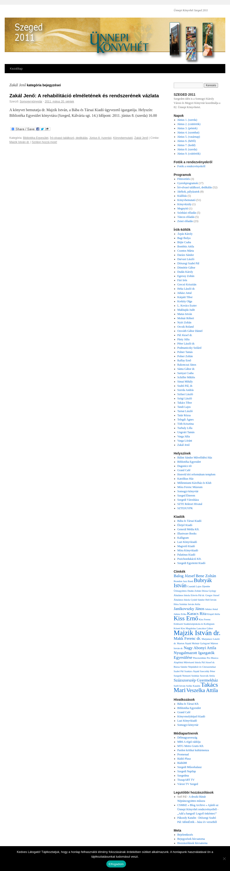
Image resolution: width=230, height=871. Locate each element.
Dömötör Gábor (186, 267)
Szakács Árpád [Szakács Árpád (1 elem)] (191, 671)
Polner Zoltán (185, 356)
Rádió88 (182, 763)
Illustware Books (187, 533)
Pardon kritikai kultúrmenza (193, 750)
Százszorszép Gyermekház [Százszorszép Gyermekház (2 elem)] (196, 680)
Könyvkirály (184, 204)
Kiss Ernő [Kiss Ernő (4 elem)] (186, 618)
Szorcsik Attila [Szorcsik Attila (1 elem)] (207, 675)
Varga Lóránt (184, 440)
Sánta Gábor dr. (186, 369)
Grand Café (184, 470)
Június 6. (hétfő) (186, 141)
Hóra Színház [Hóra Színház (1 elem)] (180, 604)
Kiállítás (182, 195)
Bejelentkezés (185, 834)
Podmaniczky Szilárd (189, 347)
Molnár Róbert (185, 318)
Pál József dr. (184, 335)
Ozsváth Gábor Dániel (190, 331)
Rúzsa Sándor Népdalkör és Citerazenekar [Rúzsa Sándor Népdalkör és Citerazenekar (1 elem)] (195, 667)
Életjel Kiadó (184, 525)
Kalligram (183, 537)
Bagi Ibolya (184, 238)
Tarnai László (185, 411)
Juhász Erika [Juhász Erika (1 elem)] (180, 614)
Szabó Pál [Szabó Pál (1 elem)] (179, 671)
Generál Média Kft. (188, 529)
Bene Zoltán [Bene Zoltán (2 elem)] (206, 575)
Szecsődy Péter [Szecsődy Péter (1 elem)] (207, 671)
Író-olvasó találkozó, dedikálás (69, 138)
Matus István (184, 314)
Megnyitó (182, 208)
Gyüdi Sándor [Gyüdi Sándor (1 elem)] (198, 599)
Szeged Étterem (186, 495)
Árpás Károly (185, 233)
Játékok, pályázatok (188, 191)
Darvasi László (185, 259)
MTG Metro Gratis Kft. (190, 746)
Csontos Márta (185, 250)
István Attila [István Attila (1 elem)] (194, 604)
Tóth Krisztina (185, 423)
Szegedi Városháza (188, 499)
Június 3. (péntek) (187, 128)
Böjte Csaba (184, 242)
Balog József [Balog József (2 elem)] (184, 575)
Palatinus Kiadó (186, 554)
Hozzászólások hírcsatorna (192, 843)
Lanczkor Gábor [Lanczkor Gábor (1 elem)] (205, 628)
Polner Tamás (185, 352)
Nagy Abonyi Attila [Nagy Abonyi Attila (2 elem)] (200, 647)
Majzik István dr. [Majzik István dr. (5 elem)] (197, 632)
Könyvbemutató (123, 138)
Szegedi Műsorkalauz (189, 767)
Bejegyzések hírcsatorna (191, 839)
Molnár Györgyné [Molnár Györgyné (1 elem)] (201, 643)
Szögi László (184, 398)
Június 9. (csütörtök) (188, 153)
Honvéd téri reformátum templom (196, 474)
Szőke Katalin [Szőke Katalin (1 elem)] (193, 686)
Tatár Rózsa (184, 415)
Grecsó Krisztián (186, 284)
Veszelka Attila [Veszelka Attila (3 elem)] (202, 690)
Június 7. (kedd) (186, 145)
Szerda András (185, 390)
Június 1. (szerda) (187, 119)
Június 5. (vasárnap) (188, 136)
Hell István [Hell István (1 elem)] (210, 599)
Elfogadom (116, 864)
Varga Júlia (183, 436)
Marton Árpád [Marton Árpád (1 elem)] (184, 643)
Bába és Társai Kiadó (189, 521)
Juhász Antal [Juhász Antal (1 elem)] (211, 609)
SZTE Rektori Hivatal (189, 504)
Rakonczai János (186, 364)
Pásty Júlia (183, 339)
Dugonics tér (184, 466)
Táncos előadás (186, 217)
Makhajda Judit (186, 309)
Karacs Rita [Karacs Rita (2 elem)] (197, 613)
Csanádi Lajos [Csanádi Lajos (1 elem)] (194, 586)
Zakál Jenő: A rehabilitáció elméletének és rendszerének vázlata (84, 95)
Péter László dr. (186, 343)
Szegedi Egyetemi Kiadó (191, 563)
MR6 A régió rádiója (189, 741)
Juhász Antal (184, 293)
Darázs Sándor (185, 255)
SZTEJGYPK (185, 508)
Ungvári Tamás (186, 432)
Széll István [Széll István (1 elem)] (179, 686)
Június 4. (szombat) (188, 132)
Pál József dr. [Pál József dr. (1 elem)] (208, 662)
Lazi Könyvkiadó (187, 542)
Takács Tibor (184, 402)
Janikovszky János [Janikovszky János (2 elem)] (189, 608)
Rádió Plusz (184, 758)
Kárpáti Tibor (185, 297)
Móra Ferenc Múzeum (190, 487)
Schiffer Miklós (186, 377)
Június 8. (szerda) (100, 138)
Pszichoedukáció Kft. (189, 558)
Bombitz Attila (185, 246)
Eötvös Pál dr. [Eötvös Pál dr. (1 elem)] (198, 595)
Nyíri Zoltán (184, 322)
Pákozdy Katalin (186, 817)
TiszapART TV (186, 779)
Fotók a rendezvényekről (191, 166)
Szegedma (183, 775)
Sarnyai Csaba (185, 373)
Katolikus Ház (185, 478)
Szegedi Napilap (186, 771)
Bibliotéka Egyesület (35, 138)
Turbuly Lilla (184, 428)
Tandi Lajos (184, 407)
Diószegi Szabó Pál (188, 263)
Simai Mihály (185, 381)
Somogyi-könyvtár (31, 101)
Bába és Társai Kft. (188, 703)
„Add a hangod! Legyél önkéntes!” (197, 813)
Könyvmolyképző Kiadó (191, 716)
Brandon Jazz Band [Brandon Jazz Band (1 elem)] (183, 581)
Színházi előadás (186, 212)
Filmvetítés (183, 179)
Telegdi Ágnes (185, 419)
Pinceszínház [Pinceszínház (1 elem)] (199, 658)
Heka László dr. (186, 288)
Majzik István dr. (19, 142)
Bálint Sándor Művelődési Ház (194, 457)
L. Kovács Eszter (187, 305)
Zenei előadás (185, 221)
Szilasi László (185, 394)
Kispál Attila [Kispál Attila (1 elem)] (213, 614)
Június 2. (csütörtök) (188, 124)
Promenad (183, 754)
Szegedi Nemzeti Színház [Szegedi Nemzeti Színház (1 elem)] (186, 675)
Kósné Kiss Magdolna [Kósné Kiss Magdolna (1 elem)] (185, 628)
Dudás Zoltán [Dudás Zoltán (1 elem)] (194, 591)
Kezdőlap (16, 68)
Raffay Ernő (184, 360)
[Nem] (224, 858)
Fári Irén (182, 280)
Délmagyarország (187, 737)
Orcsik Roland (185, 326)
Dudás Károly (185, 271)
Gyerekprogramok (187, 183)
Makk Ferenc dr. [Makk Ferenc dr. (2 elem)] (187, 638)
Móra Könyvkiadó (187, 550)
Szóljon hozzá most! (44, 142)
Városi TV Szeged (187, 784)
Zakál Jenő (141, 138)
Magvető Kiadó (186, 546)
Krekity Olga (184, 301)
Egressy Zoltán (185, 276)
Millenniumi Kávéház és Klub (194, 483)
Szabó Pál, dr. (185, 385)
